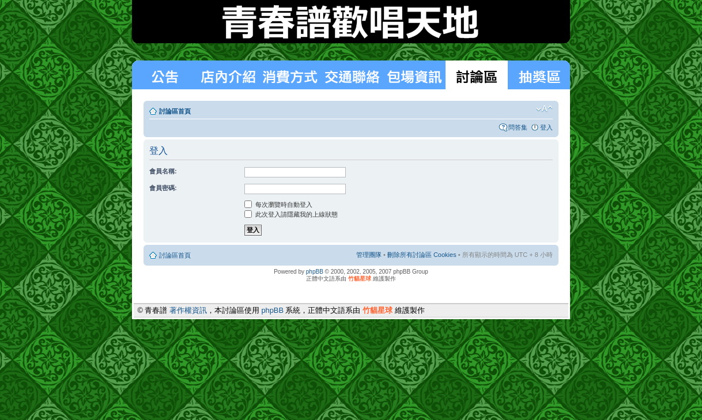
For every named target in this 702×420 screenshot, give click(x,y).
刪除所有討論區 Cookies (421, 254)
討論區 (477, 74)
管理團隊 (369, 254)
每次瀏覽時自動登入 (278, 204)
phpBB (314, 271)
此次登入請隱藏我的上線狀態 (291, 214)
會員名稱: (163, 171)
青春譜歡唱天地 (351, 21)
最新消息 (164, 74)
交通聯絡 (352, 74)
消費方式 (228, 74)
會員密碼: (163, 187)
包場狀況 (414, 74)
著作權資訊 (188, 310)
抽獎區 (539, 74)
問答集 (517, 127)
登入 (546, 127)
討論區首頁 (175, 111)
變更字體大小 (544, 109)
